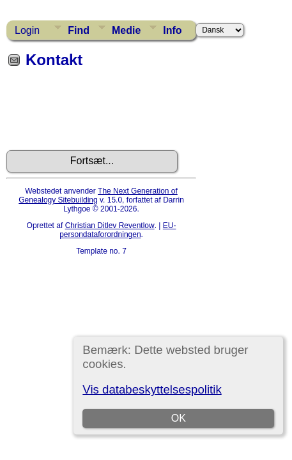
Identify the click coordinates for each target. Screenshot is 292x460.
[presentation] (103, 114)
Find (78, 30)
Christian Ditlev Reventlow (110, 225)
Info (172, 30)
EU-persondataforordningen (117, 230)
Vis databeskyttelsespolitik (151, 389)
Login (27, 30)
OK (178, 418)
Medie (126, 30)
